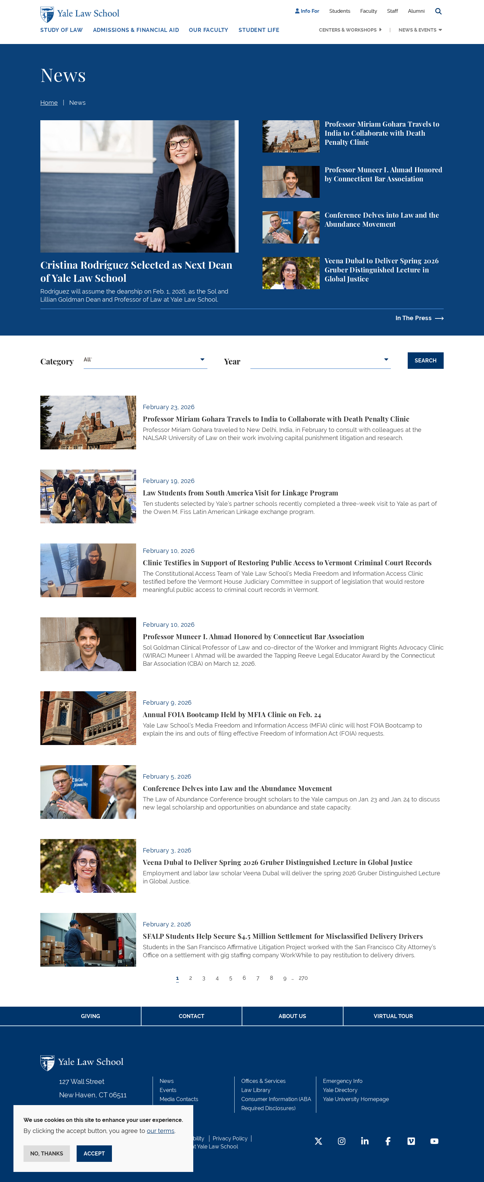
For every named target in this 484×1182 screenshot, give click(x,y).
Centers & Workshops (348, 30)
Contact (191, 1016)
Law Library (256, 1090)
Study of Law (61, 30)
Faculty (368, 11)
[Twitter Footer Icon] (318, 1142)
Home (49, 102)
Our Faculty (209, 30)
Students (339, 11)
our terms (160, 1130)
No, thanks (46, 1153)
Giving (90, 1016)
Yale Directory (340, 1090)
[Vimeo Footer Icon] (411, 1142)
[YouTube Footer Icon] (434, 1142)
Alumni (416, 11)
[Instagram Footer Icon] (341, 1142)
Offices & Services (263, 1081)
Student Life (259, 30)
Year (232, 362)
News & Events (418, 30)
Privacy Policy (230, 1138)
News (77, 102)
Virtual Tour (393, 1016)
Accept (94, 1153)
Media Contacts (179, 1099)
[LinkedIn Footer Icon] (365, 1142)
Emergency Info (343, 1081)
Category (57, 362)
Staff (392, 11)
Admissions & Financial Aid (136, 30)
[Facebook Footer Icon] (388, 1142)
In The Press (414, 317)
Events (168, 1090)
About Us (292, 1016)
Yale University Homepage (356, 1099)
